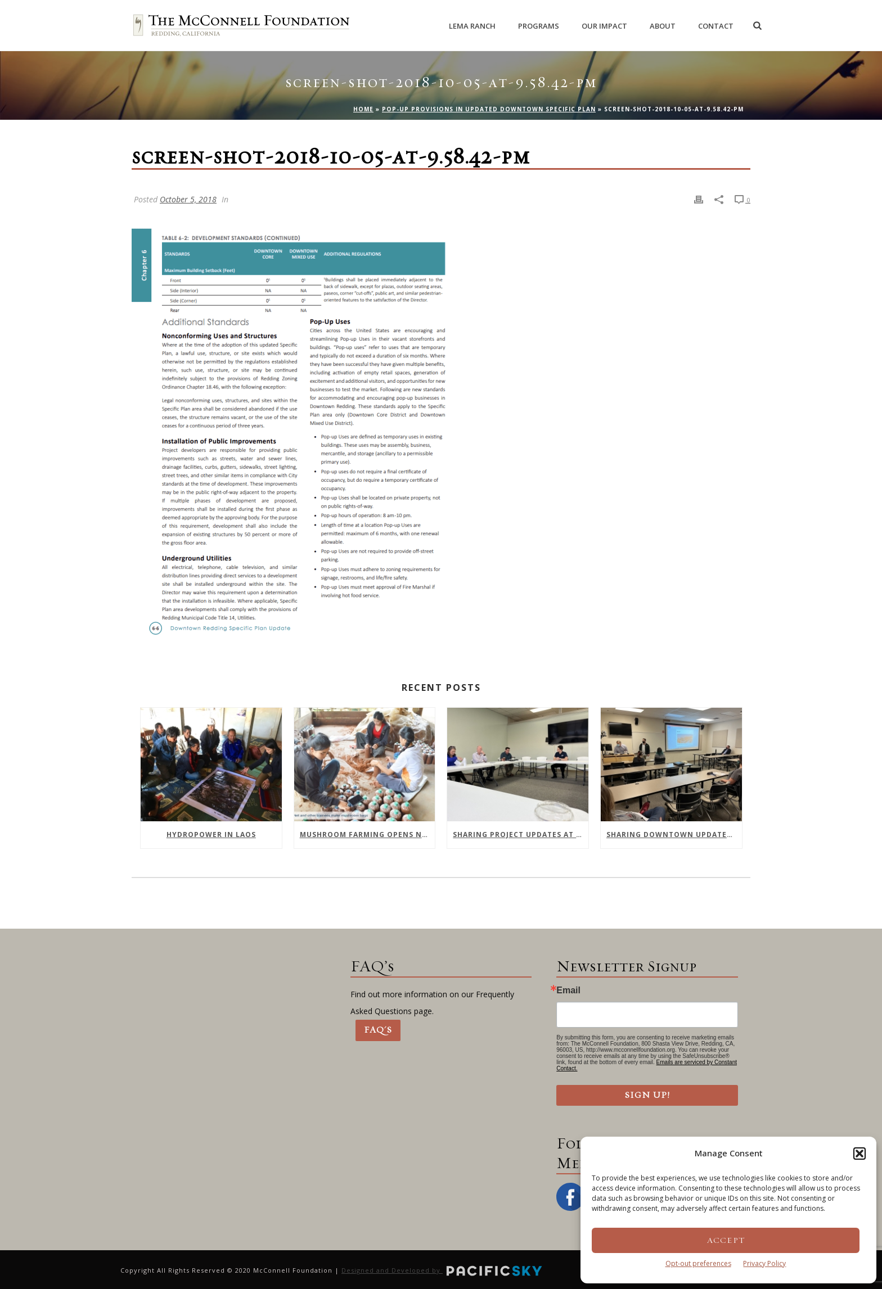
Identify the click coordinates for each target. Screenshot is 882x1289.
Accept (726, 1240)
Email (568, 990)
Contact (716, 26)
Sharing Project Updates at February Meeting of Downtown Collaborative (520, 834)
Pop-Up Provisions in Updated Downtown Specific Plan (489, 109)
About (663, 26)
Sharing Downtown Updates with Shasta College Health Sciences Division (674, 834)
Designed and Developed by (442, 1270)
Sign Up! (647, 1095)
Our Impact (604, 26)
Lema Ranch (472, 26)
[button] (859, 1153)
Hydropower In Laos (211, 834)
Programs (538, 26)
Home (363, 109)
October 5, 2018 (188, 199)
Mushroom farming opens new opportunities (367, 834)
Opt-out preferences (698, 1263)
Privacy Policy (764, 1263)
